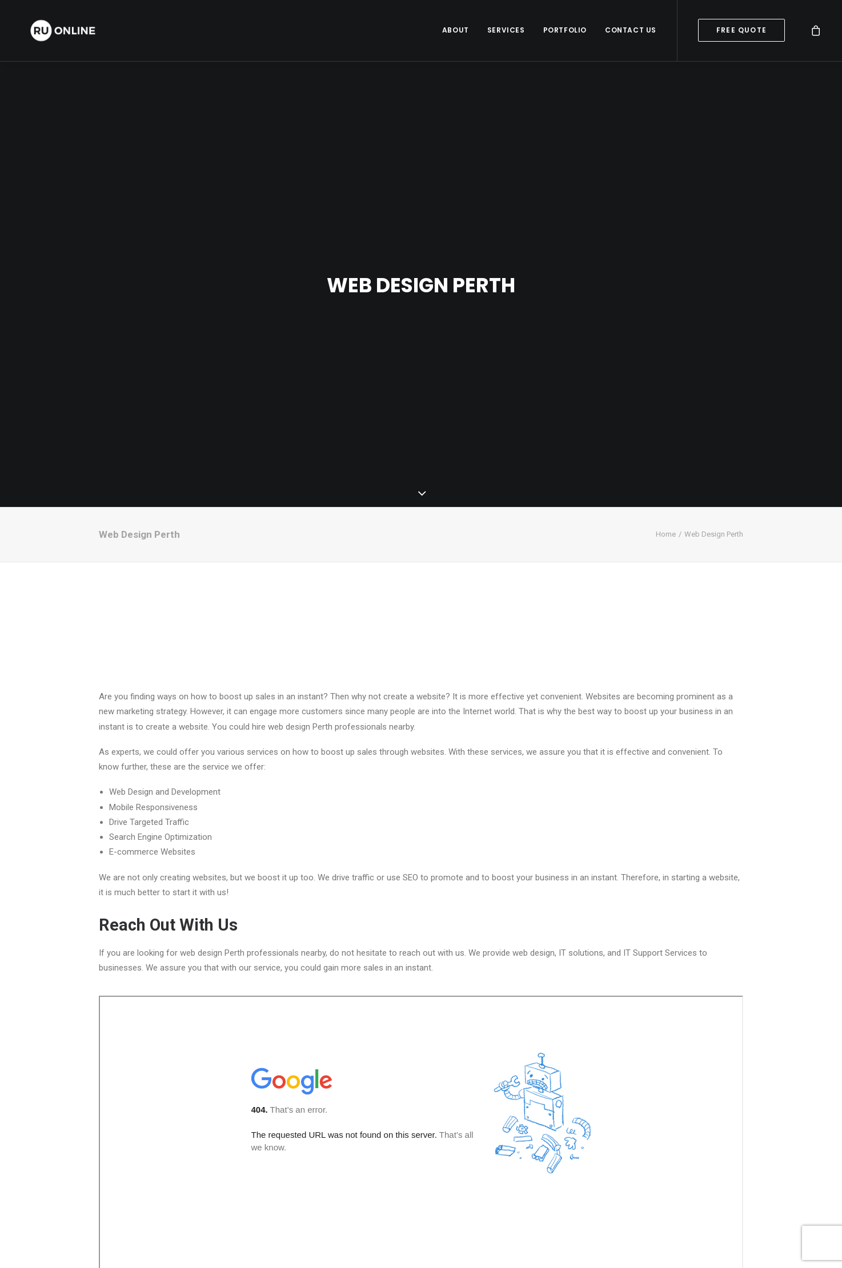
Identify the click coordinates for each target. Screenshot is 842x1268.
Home (666, 500)
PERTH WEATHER (421, 592)
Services (506, 31)
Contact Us (630, 31)
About (455, 31)
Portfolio (565, 31)
